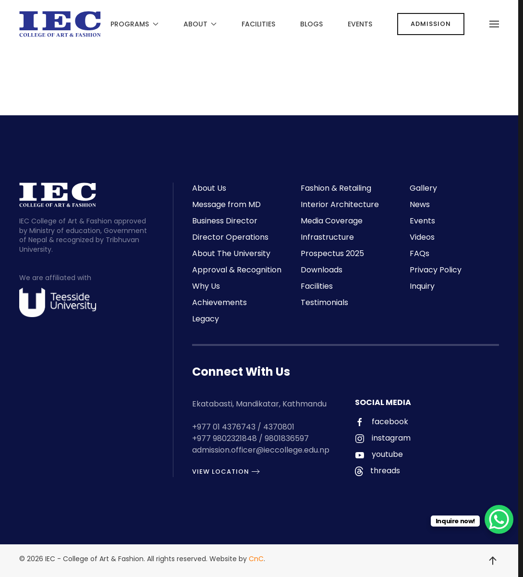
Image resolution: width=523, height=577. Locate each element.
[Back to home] (60, 24)
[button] (494, 24)
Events (360, 24)
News (420, 204)
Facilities (258, 24)
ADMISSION (431, 23)
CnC (256, 559)
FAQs (419, 253)
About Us (209, 188)
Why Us (206, 286)
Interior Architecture (340, 204)
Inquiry (422, 286)
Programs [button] (134, 24)
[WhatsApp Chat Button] (499, 519)
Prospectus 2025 (332, 253)
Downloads (321, 269)
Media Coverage (332, 220)
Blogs (311, 24)
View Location (217, 471)
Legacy (205, 318)
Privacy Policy (436, 269)
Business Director (224, 220)
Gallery (423, 188)
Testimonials (324, 302)
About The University (231, 253)
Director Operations (230, 237)
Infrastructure (327, 237)
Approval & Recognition (236, 269)
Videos (422, 237)
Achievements (219, 302)
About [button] (200, 24)
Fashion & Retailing (336, 188)
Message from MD (226, 204)
